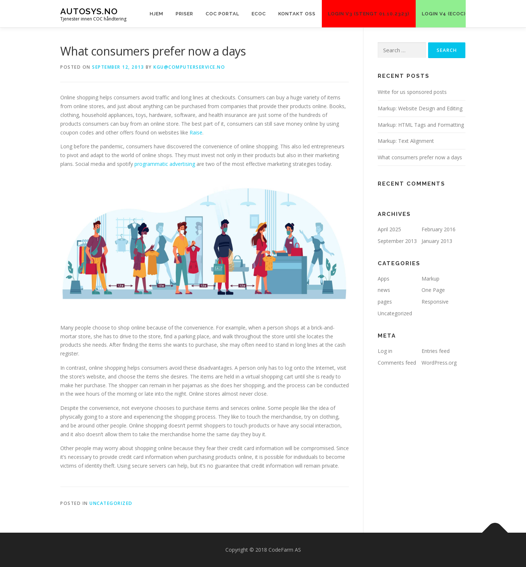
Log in (385, 350)
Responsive (435, 301)
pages (385, 301)
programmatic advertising (164, 163)
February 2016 (439, 229)
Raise (196, 132)
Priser (184, 13)
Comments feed (397, 362)
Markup (430, 278)
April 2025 (389, 229)
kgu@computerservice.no (189, 67)
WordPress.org (439, 362)
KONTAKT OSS (297, 13)
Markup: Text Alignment (406, 140)
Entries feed (436, 350)
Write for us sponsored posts (412, 91)
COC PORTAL (222, 13)
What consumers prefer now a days (420, 157)
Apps (383, 278)
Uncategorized (111, 503)
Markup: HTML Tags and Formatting (421, 124)
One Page (433, 289)
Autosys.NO (89, 11)
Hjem (156, 13)
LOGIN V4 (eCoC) (444, 13)
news (384, 289)
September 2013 (397, 240)
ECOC (259, 13)
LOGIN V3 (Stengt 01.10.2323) (368, 13)
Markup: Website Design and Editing (420, 108)
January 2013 (437, 240)
